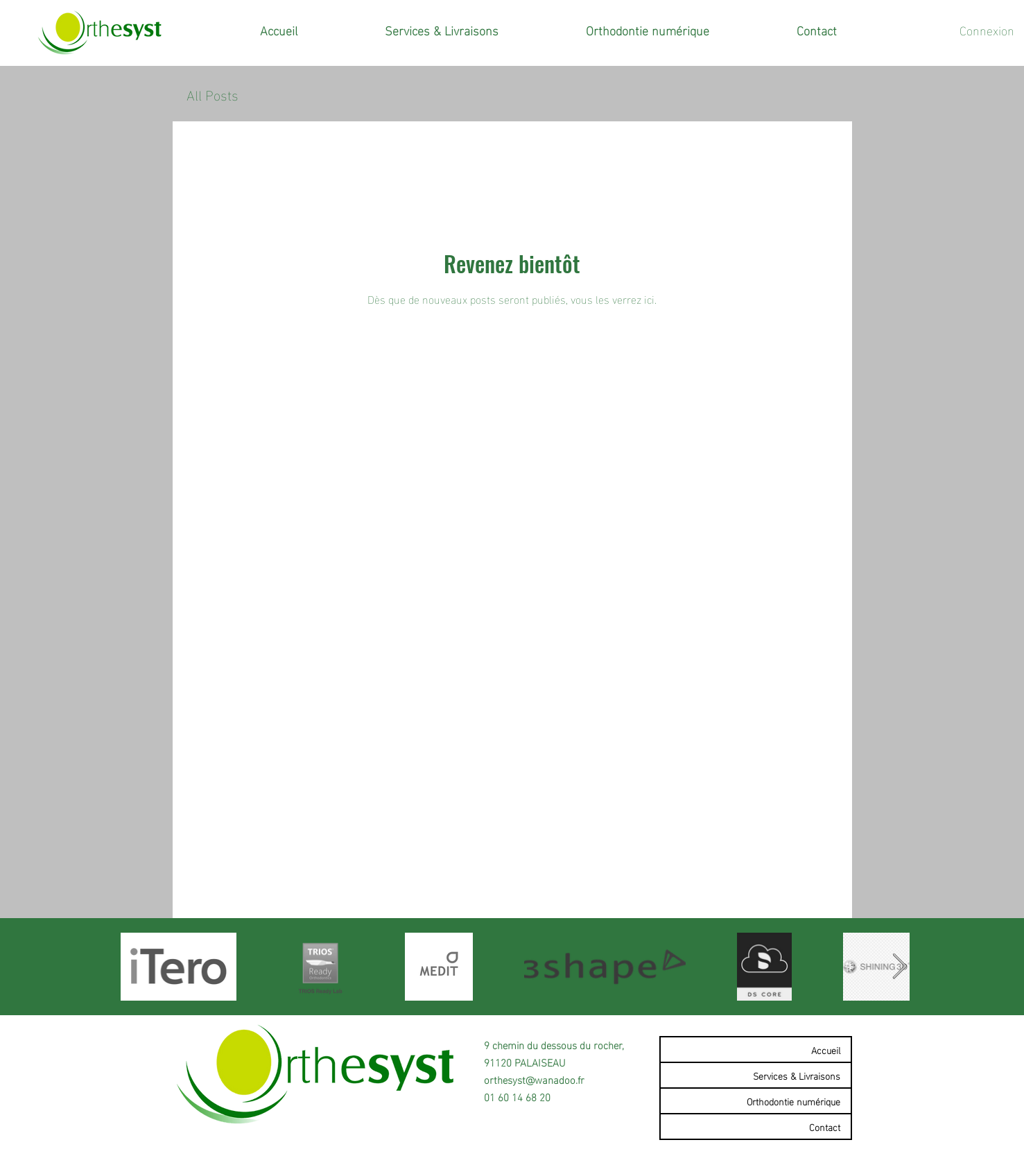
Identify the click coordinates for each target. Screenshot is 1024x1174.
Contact (824, 1126)
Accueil (825, 1049)
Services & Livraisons (796, 1075)
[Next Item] (900, 967)
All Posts (212, 94)
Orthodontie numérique (793, 1101)
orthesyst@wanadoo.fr (534, 1079)
